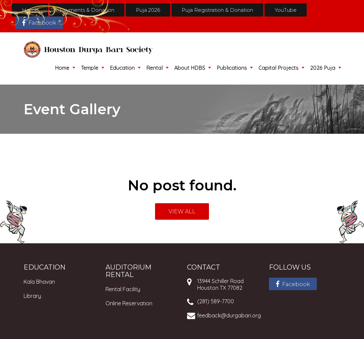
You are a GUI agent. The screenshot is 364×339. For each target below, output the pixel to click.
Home (30, 10)
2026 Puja (322, 67)
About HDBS (189, 67)
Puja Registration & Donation (217, 10)
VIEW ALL (182, 211)
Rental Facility (122, 289)
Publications (232, 67)
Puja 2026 (148, 10)
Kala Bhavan (39, 281)
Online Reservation (128, 303)
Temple (89, 67)
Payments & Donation (87, 10)
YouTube (286, 10)
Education (122, 67)
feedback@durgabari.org (229, 315)
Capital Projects (279, 67)
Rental (154, 67)
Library (32, 295)
